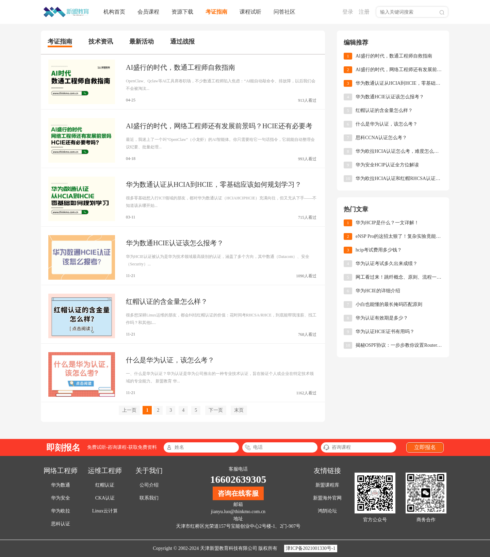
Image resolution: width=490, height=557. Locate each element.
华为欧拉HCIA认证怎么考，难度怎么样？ (399, 151)
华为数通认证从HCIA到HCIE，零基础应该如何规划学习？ (213, 184)
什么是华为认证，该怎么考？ (170, 360)
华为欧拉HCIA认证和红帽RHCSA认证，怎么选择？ (399, 178)
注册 (364, 12)
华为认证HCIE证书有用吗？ (385, 331)
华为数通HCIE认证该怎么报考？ (175, 243)
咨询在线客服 (238, 493)
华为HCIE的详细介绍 (378, 290)
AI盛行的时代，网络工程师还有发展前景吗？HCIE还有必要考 (219, 126)
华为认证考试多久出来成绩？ (387, 263)
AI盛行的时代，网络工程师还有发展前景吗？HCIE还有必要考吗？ (399, 69)
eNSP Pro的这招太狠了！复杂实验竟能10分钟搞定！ (399, 236)
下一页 (216, 410)
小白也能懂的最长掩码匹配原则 (389, 304)
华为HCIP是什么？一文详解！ (387, 222)
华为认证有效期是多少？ (382, 318)
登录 (347, 12)
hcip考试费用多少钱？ (379, 249)
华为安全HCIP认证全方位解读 (387, 164)
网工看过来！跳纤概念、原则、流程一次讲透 (399, 277)
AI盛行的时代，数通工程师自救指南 (180, 67)
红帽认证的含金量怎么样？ (167, 301)
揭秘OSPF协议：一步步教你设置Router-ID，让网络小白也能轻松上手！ (399, 345)
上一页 (129, 410)
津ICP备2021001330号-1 (310, 548)
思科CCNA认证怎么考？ (381, 137)
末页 (239, 410)
